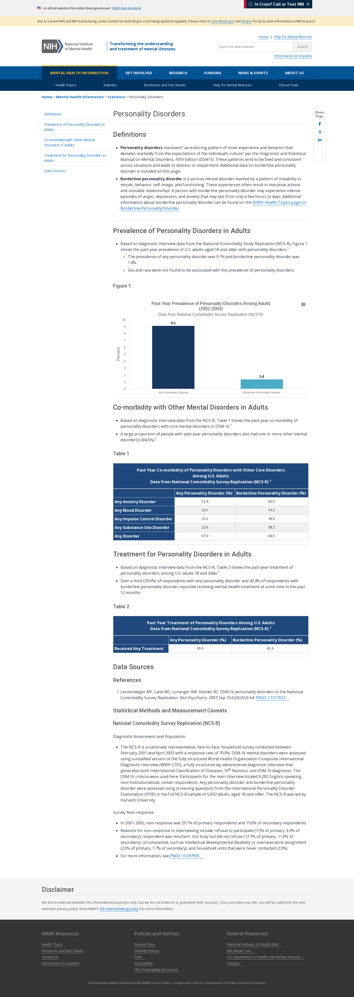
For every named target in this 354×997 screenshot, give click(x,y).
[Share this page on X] (319, 132)
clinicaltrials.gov (223, 21)
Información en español (293, 56)
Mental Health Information (79, 72)
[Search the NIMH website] (255, 47)
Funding (212, 72)
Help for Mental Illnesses (293, 36)
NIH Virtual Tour (241, 950)
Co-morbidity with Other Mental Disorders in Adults (69, 142)
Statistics (110, 85)
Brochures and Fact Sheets (165, 85)
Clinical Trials (288, 85)
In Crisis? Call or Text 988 (279, 8)
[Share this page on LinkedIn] (319, 140)
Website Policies (147, 950)
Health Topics (66, 85)
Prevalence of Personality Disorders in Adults (74, 127)
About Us (294, 72)
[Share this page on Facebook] (319, 124)
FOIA (139, 957)
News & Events (253, 72)
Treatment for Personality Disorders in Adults (75, 158)
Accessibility (143, 963)
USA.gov (235, 963)
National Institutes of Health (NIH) (254, 944)
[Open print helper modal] (319, 156)
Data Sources (55, 170)
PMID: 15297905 (186, 856)
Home (263, 36)
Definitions (52, 114)
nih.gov (246, 21)
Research (178, 72)
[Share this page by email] (319, 148)
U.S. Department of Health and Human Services (265, 957)
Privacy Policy (144, 944)
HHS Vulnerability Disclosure (157, 969)
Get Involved (138, 72)
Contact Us (50, 957)
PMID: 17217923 (272, 697)
